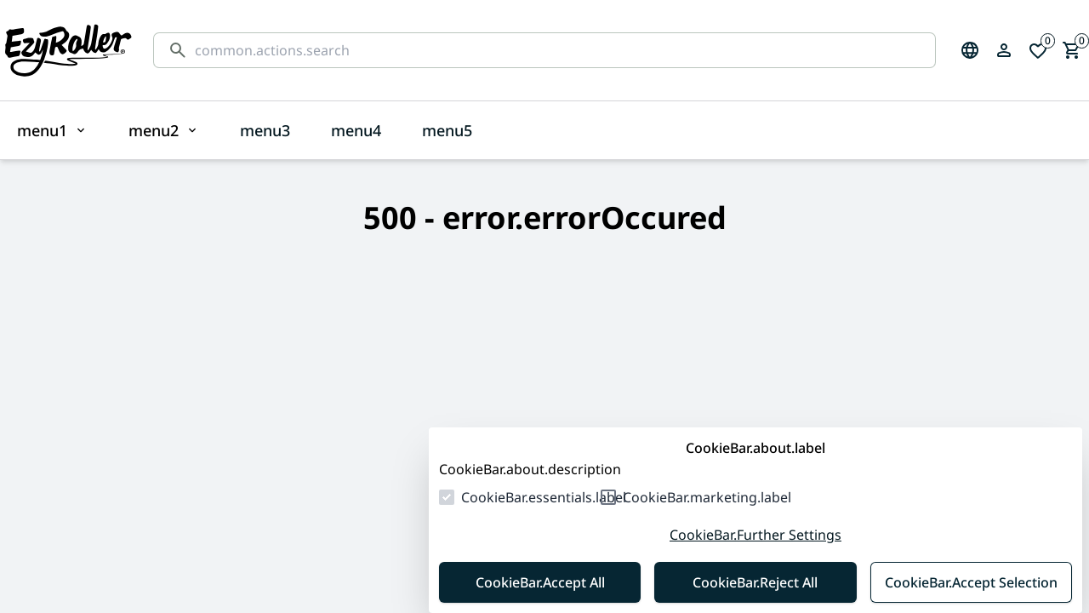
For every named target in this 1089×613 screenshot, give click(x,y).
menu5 (447, 130)
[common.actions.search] (558, 50)
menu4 (356, 130)
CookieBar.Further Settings (755, 534)
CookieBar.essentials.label (543, 497)
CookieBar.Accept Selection (971, 582)
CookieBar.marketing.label (707, 497)
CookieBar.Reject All (755, 582)
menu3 (265, 130)
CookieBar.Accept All (540, 582)
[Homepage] (68, 50)
